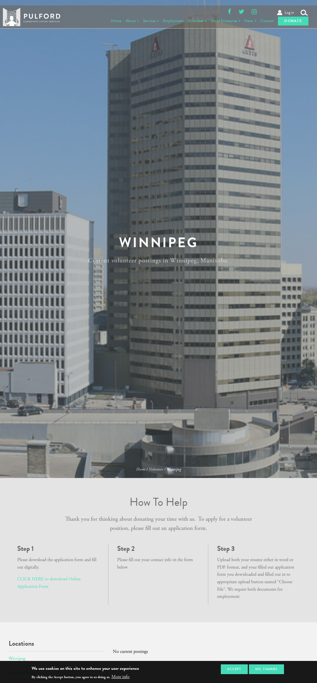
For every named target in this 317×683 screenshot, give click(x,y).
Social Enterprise (221, 20)
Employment (169, 20)
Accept (234, 669)
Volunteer (192, 20)
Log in (289, 6)
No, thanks (266, 669)
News (247, 20)
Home (110, 20)
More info (120, 677)
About (125, 20)
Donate (293, 20)
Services (144, 20)
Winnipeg (17, 658)
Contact (265, 20)
